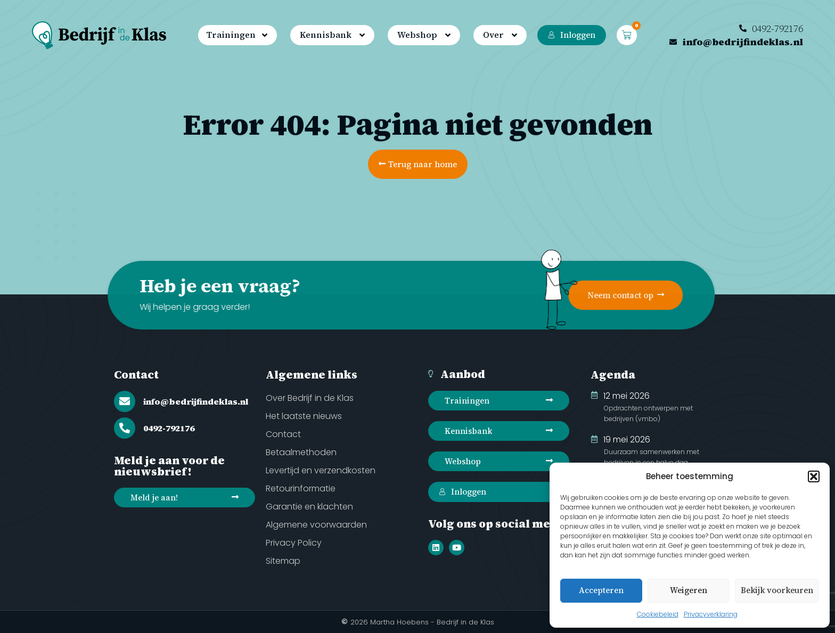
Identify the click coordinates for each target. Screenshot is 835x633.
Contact (136, 374)
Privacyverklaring (711, 614)
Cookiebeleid (657, 614)
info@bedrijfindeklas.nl (195, 401)
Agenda (613, 374)
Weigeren (688, 590)
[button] (813, 476)
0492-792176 (168, 428)
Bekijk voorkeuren (777, 590)
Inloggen (571, 34)
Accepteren (601, 590)
